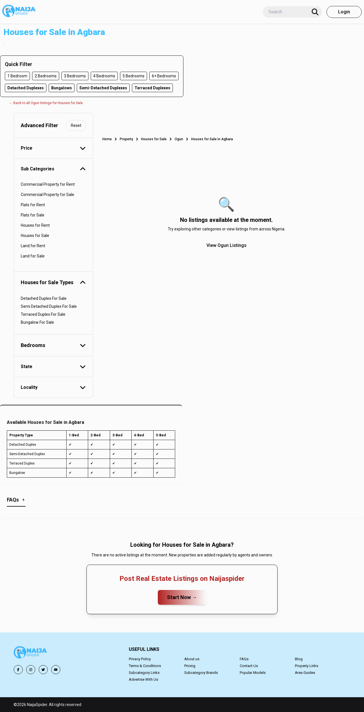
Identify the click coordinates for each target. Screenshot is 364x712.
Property (126, 139)
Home (107, 139)
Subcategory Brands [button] (201, 672)
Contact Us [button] (249, 666)
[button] (31, 653)
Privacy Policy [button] (140, 659)
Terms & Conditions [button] (145, 666)
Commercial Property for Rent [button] (48, 184)
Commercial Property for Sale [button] (47, 194)
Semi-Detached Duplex (27, 454)
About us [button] (191, 659)
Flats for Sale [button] (32, 215)
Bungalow (17, 473)
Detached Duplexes (25, 88)
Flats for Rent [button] (33, 205)
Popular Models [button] (253, 672)
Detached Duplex (22, 445)
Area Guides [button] (305, 672)
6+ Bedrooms (164, 76)
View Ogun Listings (226, 245)
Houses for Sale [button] (35, 235)
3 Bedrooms (75, 76)
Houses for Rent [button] (35, 225)
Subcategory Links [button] (144, 672)
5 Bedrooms (133, 76)
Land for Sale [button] (33, 256)
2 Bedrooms (46, 76)
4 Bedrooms (104, 76)
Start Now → (182, 597)
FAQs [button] (244, 659)
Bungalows (61, 88)
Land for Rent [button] (33, 245)
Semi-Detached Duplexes (103, 88)
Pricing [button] (189, 666)
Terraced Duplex (22, 463)
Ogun (179, 139)
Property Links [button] (306, 666)
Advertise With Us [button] (143, 679)
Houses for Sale (154, 139)
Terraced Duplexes (152, 88)
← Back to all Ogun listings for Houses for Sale (46, 103)
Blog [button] (299, 659)
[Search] (315, 12)
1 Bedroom (17, 76)
